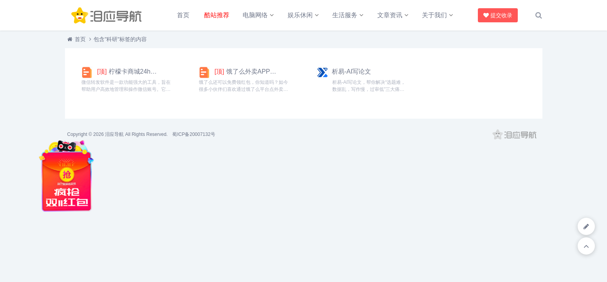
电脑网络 (255, 15)
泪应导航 (114, 134)
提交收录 (497, 15)
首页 (183, 15)
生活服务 (344, 15)
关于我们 (434, 15)
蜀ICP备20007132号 (193, 134)
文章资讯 (389, 15)
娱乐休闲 (300, 15)
